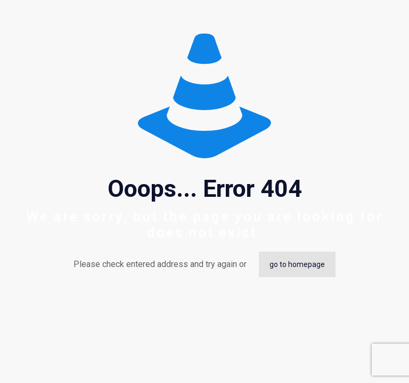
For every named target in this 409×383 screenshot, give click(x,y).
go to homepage (297, 264)
